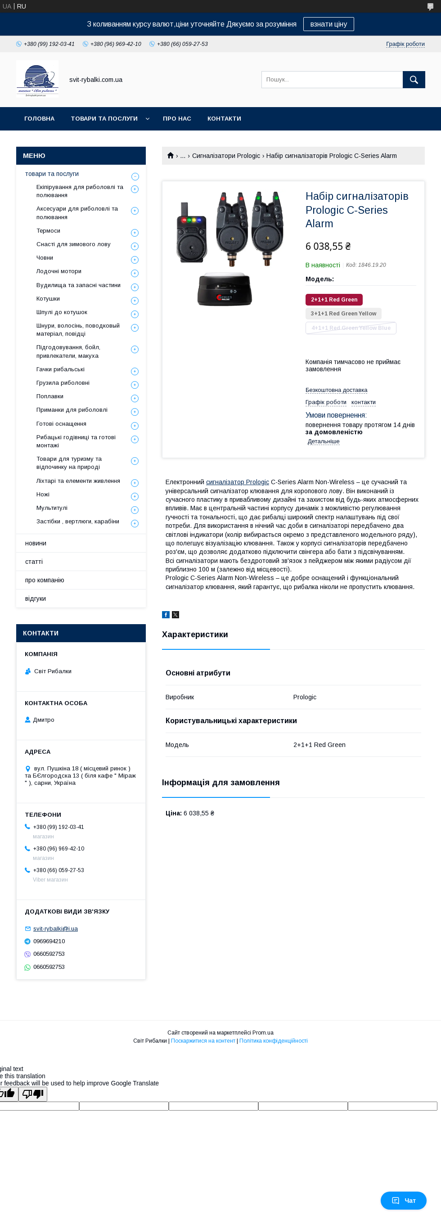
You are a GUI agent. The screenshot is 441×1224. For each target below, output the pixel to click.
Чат (404, 1201)
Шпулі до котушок (61, 312)
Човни (44, 257)
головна (39, 118)
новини (35, 543)
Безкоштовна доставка (336, 390)
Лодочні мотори (58, 271)
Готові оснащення (61, 423)
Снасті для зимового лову (73, 244)
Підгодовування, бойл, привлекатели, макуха (68, 351)
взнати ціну (328, 24)
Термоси (48, 230)
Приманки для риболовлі (72, 409)
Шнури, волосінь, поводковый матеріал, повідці (78, 329)
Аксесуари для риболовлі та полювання (77, 212)
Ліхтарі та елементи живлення (78, 480)
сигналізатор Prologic (237, 482)
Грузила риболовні (63, 382)
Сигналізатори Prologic (226, 155)
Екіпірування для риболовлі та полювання (79, 191)
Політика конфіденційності (273, 1041)
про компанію (44, 580)
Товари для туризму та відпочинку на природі (69, 462)
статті (34, 561)
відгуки (35, 598)
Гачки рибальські (60, 369)
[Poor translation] (32, 1094)
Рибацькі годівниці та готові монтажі (76, 441)
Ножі (43, 494)
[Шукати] (414, 79)
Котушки (48, 298)
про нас (177, 118)
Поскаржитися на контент (203, 1041)
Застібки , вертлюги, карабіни (77, 521)
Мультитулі (52, 507)
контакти (224, 118)
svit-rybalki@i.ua (55, 928)
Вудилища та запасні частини (78, 285)
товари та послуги (104, 118)
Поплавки (49, 396)
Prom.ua (263, 1033)
